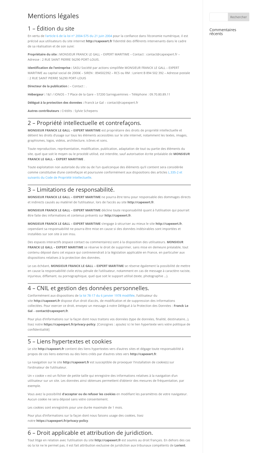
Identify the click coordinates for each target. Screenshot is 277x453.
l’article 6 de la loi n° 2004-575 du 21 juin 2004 (78, 36)
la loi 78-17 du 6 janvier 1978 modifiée (107, 295)
